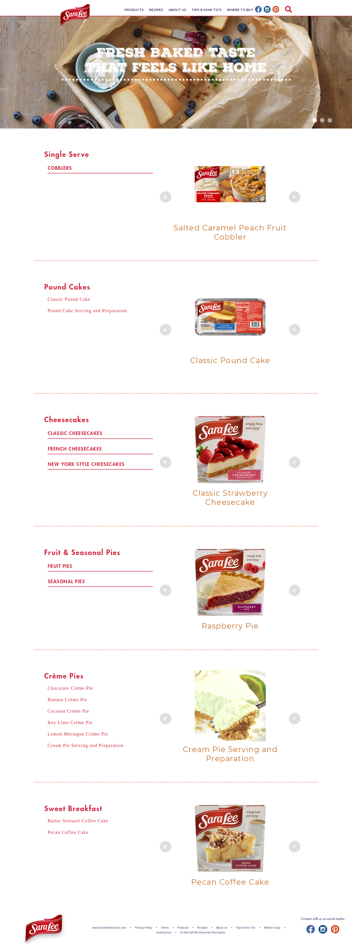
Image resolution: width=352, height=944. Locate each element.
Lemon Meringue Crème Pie (78, 733)
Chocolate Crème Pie (70, 688)
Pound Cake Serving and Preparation (87, 310)
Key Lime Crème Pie (70, 722)
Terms (165, 927)
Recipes (156, 10)
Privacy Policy (143, 927)
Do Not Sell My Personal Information (202, 932)
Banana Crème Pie (67, 699)
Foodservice (164, 932)
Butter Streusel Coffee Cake (78, 820)
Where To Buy (240, 10)
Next (294, 197)
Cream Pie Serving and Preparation (86, 745)
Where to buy (272, 927)
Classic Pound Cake (69, 299)
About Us (177, 10)
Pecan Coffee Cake (68, 832)
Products (134, 10)
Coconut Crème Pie (68, 711)
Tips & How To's (206, 10)
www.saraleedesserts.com (109, 927)
